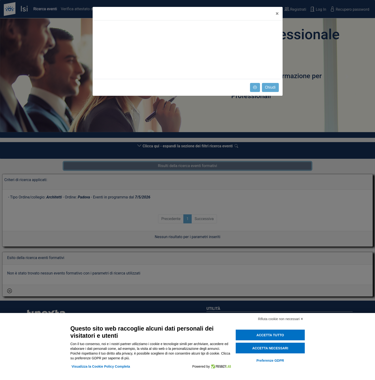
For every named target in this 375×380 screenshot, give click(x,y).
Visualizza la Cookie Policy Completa (101, 366)
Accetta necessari (270, 348)
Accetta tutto (270, 335)
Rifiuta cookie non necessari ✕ (281, 319)
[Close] (277, 13)
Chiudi (270, 87)
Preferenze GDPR (270, 360)
